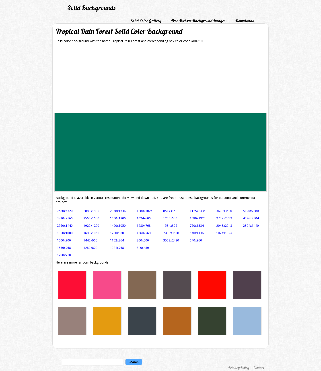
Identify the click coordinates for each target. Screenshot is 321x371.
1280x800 (90, 247)
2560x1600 (91, 218)
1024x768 (117, 247)
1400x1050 (118, 225)
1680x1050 (91, 233)
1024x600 (144, 218)
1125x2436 (198, 211)
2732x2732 (224, 218)
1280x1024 (144, 211)
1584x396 (170, 225)
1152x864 (117, 240)
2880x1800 (91, 211)
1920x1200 (91, 225)
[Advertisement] (160, 79)
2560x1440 (65, 225)
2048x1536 (118, 211)
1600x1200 (118, 218)
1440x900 (90, 240)
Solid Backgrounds (91, 8)
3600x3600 (224, 211)
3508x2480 (171, 240)
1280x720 (64, 255)
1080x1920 (198, 218)
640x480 (143, 247)
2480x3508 (171, 233)
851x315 (169, 211)
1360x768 (144, 233)
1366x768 (64, 247)
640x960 (196, 240)
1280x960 (117, 233)
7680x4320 (65, 211)
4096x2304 (251, 218)
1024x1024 (224, 233)
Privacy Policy (238, 367)
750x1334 (197, 225)
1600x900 (64, 240)
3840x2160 (65, 218)
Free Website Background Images (198, 20)
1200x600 (170, 218)
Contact (258, 367)
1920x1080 (65, 233)
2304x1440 (251, 225)
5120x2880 (251, 211)
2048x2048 (224, 225)
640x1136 (197, 233)
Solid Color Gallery (145, 20)
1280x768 (144, 225)
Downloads (244, 20)
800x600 (143, 240)
